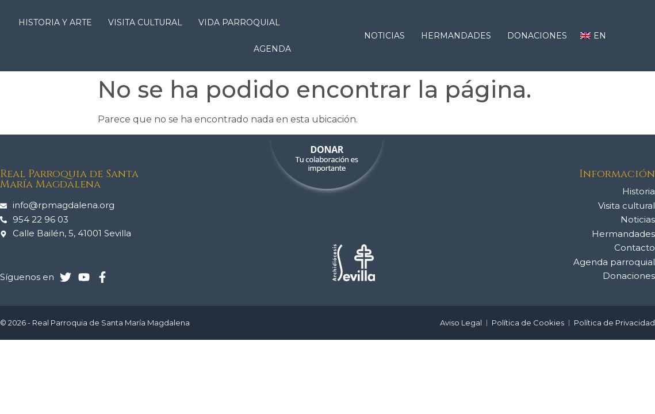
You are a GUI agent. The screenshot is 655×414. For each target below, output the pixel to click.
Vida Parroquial (242, 22)
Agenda (272, 49)
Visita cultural (148, 22)
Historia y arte (58, 22)
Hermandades (459, 35)
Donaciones (537, 35)
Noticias (387, 35)
